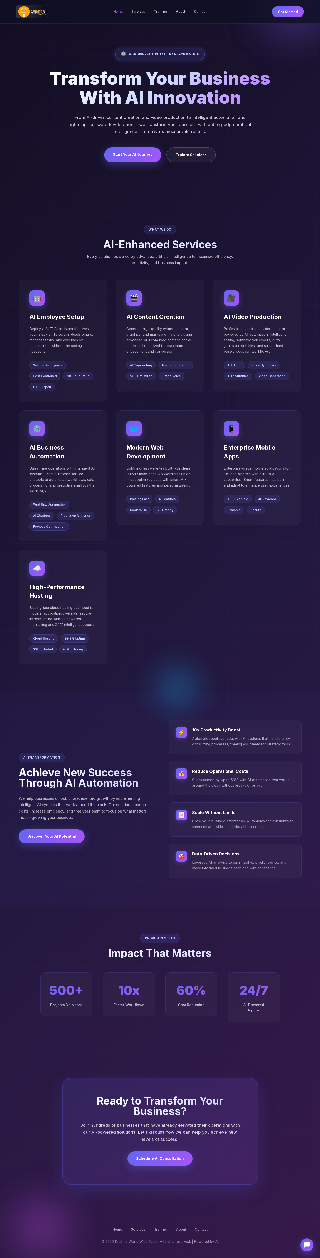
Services (138, 12)
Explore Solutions (191, 155)
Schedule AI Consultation (160, 1158)
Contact (200, 12)
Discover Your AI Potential (51, 836)
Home (118, 12)
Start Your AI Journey (132, 154)
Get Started (288, 12)
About (180, 12)
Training (160, 12)
